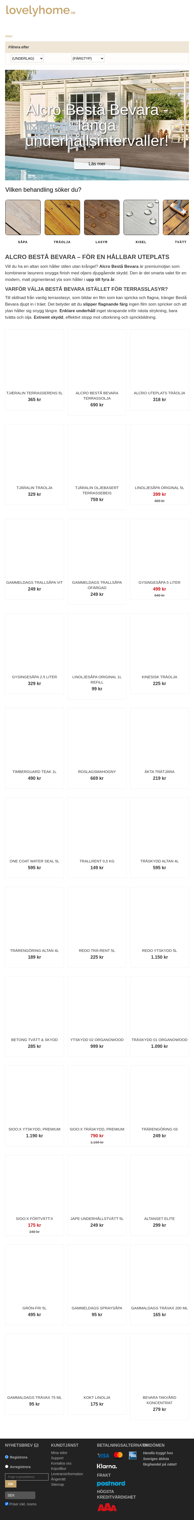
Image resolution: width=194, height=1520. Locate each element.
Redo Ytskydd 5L (159, 950)
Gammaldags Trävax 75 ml (34, 1397)
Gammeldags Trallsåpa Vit (34, 582)
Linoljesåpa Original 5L (159, 488)
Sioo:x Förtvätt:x (34, 1218)
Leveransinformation (67, 1474)
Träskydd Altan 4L (159, 861)
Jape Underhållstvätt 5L (97, 1218)
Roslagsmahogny (97, 771)
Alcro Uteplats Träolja (159, 393)
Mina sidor (59, 1453)
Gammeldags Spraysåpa (97, 1308)
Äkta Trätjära (159, 771)
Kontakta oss (61, 1463)
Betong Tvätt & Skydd (34, 1040)
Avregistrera (20, 1467)
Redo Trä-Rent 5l (97, 950)
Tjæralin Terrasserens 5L (34, 393)
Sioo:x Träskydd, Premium (97, 1129)
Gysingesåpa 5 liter (160, 582)
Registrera (18, 1457)
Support (57, 1458)
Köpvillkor (58, 1469)
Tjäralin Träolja (34, 488)
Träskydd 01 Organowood (160, 1040)
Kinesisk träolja (159, 677)
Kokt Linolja (97, 1397)
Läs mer (97, 163)
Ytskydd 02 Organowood (97, 1040)
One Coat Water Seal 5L (34, 861)
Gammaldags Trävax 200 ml (159, 1308)
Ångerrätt (58, 1479)
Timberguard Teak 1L (34, 771)
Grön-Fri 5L (34, 1308)
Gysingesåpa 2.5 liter (34, 677)
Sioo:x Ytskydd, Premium (35, 1129)
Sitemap (57, 1484)
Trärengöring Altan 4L (34, 950)
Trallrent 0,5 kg (97, 861)
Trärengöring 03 (159, 1129)
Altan (9, 36)
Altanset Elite (159, 1218)
